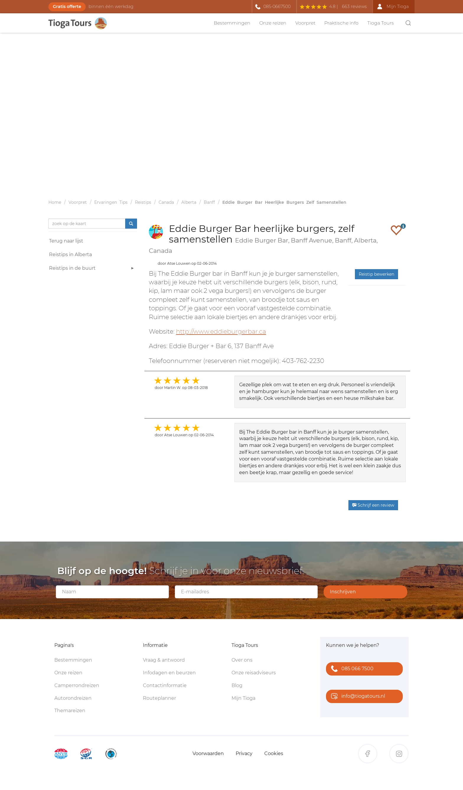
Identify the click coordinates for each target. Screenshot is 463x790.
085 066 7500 (351, 669)
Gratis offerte (67, 6)
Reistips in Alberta (70, 254)
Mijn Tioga (243, 698)
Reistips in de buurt (92, 269)
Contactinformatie (165, 685)
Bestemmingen (232, 23)
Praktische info (341, 23)
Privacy (244, 753)
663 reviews (354, 6)
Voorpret (305, 23)
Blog (236, 685)
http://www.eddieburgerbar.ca (221, 331)
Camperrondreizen (76, 685)
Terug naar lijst (66, 241)
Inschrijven (343, 591)
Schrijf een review (373, 505)
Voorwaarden (208, 753)
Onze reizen (272, 23)
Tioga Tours (380, 23)
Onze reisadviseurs (253, 673)
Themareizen (69, 710)
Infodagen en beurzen (169, 673)
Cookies (273, 753)
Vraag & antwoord (164, 660)
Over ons (241, 660)
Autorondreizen (73, 698)
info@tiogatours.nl (356, 696)
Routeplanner (159, 698)
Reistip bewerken (376, 274)
